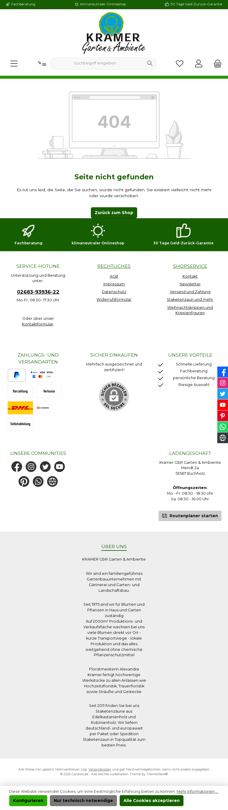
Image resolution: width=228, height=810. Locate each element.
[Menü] (14, 64)
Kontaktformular (37, 324)
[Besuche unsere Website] (52, 481)
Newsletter (190, 284)
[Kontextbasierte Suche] (42, 64)
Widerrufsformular (114, 299)
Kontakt (190, 276)
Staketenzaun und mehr (190, 299)
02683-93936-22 (38, 292)
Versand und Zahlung (190, 291)
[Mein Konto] (199, 64)
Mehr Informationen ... (197, 791)
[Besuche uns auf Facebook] (16, 466)
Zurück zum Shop (114, 212)
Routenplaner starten (190, 515)
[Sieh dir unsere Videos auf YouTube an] (59, 466)
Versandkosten (99, 769)
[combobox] (97, 63)
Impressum (114, 284)
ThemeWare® (157, 774)
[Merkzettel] (180, 64)
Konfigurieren (28, 800)
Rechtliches (114, 266)
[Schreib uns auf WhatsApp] (38, 481)
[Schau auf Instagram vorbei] (31, 466)
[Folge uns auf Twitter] (45, 466)
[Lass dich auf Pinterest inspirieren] (24, 481)
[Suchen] (150, 63)
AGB (114, 276)
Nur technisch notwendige (83, 800)
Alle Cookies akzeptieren (152, 800)
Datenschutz (114, 291)
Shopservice (190, 266)
